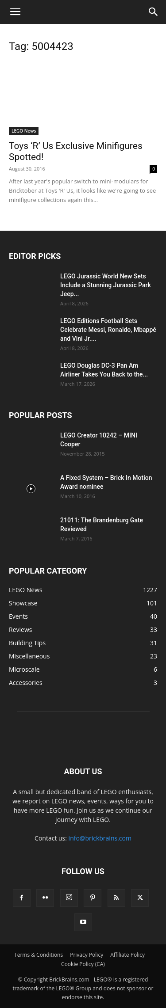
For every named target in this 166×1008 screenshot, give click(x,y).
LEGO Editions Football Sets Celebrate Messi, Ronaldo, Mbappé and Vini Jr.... (108, 329)
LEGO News (24, 131)
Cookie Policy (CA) (83, 964)
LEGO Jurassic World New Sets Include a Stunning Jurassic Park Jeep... (105, 285)
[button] (15, 12)
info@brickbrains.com (100, 838)
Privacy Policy (86, 955)
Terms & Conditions (38, 955)
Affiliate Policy (127, 955)
